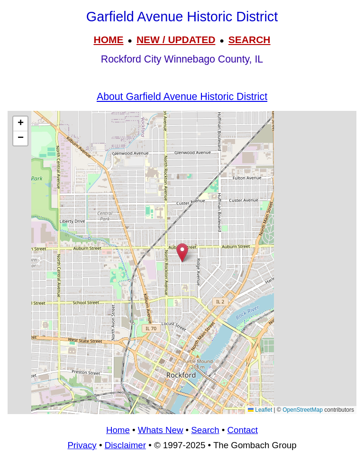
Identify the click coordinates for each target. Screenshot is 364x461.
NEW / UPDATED (175, 39)
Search (205, 430)
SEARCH (249, 39)
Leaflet (260, 410)
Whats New (160, 430)
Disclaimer (125, 445)
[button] (182, 252)
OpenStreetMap (302, 410)
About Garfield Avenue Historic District (182, 96)
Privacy (81, 445)
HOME (108, 39)
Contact (243, 430)
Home (118, 430)
